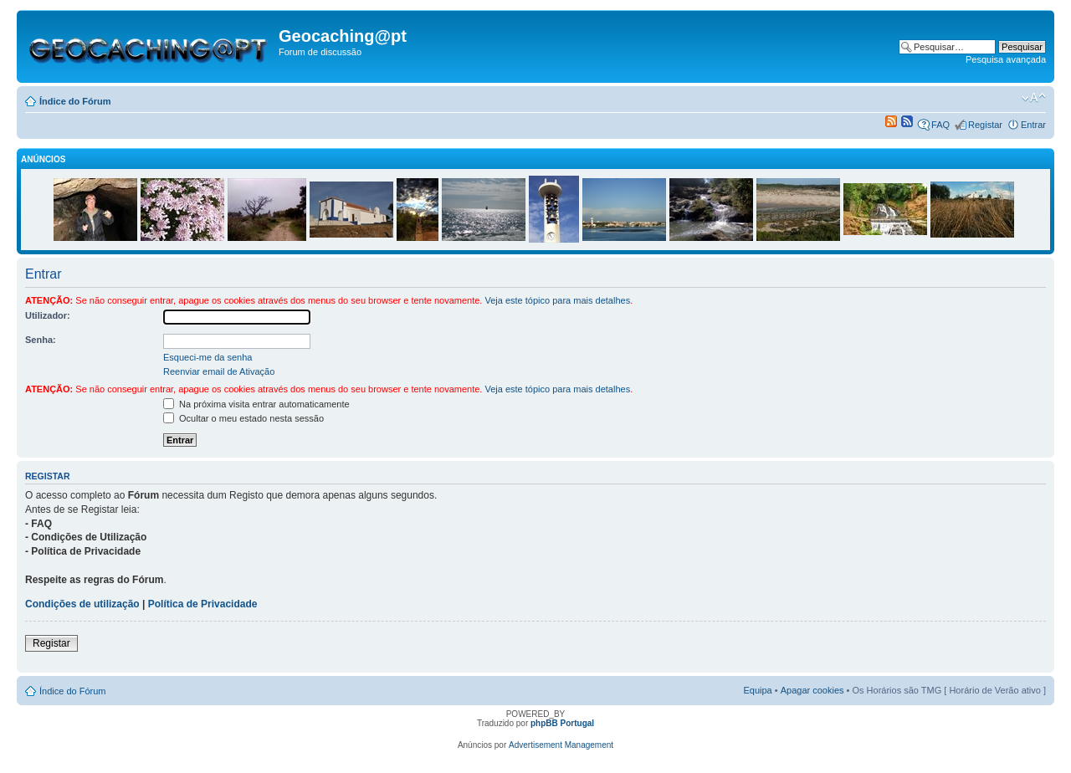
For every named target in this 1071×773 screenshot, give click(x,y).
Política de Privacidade (203, 604)
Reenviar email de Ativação (218, 371)
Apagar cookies (812, 690)
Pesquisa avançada (1006, 59)
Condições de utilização (82, 604)
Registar (985, 125)
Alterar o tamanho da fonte (1034, 97)
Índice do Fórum (75, 101)
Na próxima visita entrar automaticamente (256, 404)
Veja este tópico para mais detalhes (557, 300)
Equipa (757, 690)
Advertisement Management (561, 745)
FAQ (940, 125)
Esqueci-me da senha (207, 357)
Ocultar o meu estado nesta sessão (243, 418)
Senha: (40, 340)
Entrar (1033, 125)
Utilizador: (47, 315)
